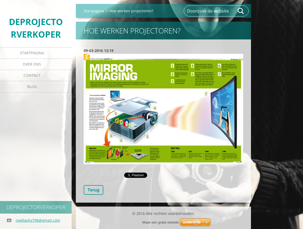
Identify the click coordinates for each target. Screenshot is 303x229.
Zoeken (241, 11)
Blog (32, 86)
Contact (32, 75)
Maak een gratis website (160, 222)
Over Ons (32, 64)
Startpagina (32, 52)
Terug (93, 190)
